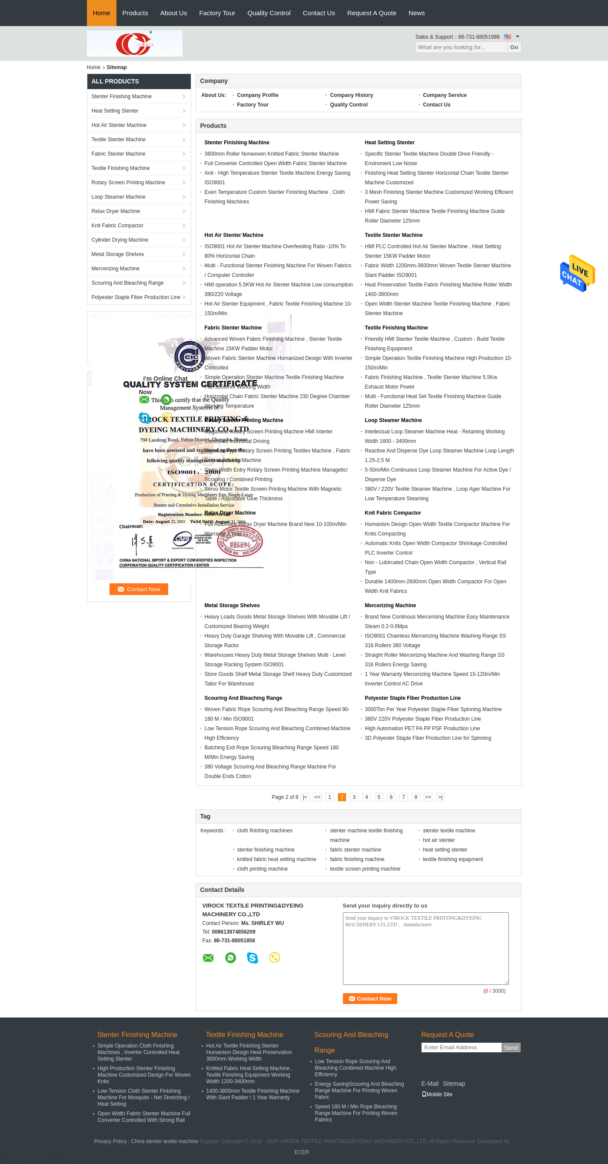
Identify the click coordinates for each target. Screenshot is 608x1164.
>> (428, 797)
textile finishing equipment (453, 859)
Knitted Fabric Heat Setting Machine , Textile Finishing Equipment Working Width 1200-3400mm (249, 1074)
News (417, 13)
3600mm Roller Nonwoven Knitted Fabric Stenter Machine (272, 154)
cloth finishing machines (264, 831)
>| (441, 797)
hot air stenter (439, 840)
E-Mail (430, 1083)
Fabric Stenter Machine (119, 154)
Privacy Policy (110, 1141)
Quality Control (269, 13)
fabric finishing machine (357, 859)
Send (511, 1047)
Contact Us (319, 13)
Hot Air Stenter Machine (119, 125)
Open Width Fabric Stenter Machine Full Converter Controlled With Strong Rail (144, 1117)
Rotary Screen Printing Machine (128, 183)
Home (101, 13)
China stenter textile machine (164, 1141)
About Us (173, 13)
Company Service (445, 95)
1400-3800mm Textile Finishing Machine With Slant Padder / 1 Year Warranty (253, 1094)
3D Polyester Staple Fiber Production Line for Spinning (428, 738)
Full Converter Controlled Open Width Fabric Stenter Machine (276, 163)
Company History (351, 95)
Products (135, 13)
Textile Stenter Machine (119, 139)
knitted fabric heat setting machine (276, 859)
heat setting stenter (445, 850)
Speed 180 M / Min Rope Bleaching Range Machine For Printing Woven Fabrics (356, 1113)
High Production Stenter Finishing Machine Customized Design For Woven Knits (144, 1074)
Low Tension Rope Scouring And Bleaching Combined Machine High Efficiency (355, 1068)
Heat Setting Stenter (115, 111)
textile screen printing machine (365, 869)
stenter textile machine (449, 831)
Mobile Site (437, 1094)
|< (305, 797)
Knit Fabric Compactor (117, 226)
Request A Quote (371, 13)
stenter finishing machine (266, 850)
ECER (302, 1152)
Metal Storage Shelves (118, 254)
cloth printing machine (262, 869)
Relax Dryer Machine (116, 211)
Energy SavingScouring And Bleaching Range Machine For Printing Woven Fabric (359, 1090)
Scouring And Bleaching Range (128, 283)
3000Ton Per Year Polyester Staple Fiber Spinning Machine (433, 709)
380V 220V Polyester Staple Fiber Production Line (423, 719)
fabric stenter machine (355, 850)
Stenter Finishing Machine (122, 96)
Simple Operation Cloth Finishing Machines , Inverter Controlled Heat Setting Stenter (139, 1052)
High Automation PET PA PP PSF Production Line (422, 728)
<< (317, 797)
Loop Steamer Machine (119, 197)
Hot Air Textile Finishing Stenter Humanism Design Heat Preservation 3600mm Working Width (249, 1052)
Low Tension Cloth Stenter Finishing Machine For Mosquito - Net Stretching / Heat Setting (144, 1097)
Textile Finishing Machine (121, 168)
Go (514, 47)
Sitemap (454, 1083)
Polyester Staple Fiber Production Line (136, 297)
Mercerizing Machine (116, 269)
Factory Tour (217, 13)
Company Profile (258, 95)
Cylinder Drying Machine (120, 240)
